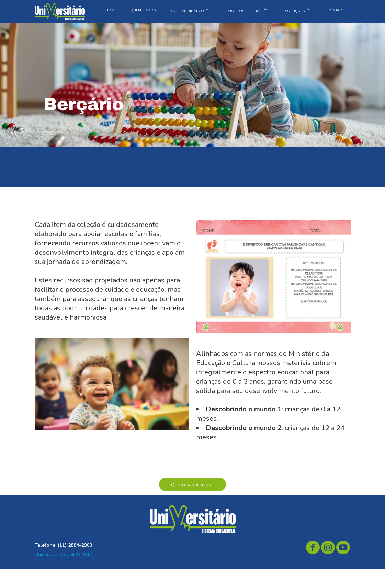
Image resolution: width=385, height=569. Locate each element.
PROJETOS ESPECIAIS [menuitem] (244, 11)
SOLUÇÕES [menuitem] (295, 11)
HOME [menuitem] (110, 10)
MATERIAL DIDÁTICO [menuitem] (186, 11)
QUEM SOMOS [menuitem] (143, 10)
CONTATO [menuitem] (335, 10)
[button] (192, 484)
